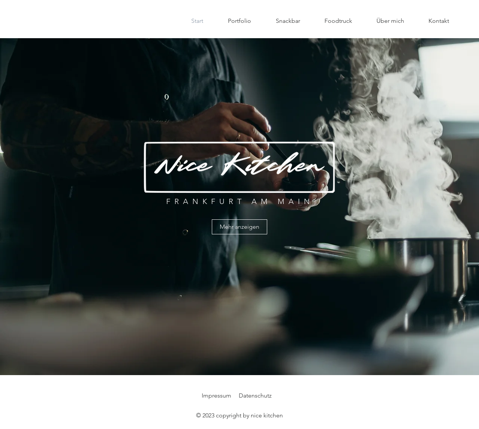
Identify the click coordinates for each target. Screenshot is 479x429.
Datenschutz (255, 395)
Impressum (216, 395)
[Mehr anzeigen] (239, 226)
